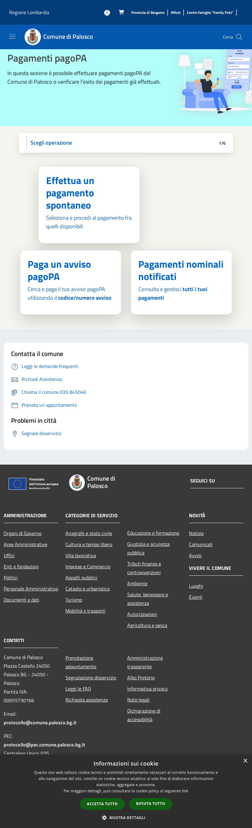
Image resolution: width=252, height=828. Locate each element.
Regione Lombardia (29, 12)
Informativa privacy (147, 688)
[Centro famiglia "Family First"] (210, 13)
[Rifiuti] (175, 13)
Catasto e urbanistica (87, 588)
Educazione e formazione (153, 533)
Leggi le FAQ (78, 688)
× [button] (245, 761)
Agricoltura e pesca (147, 625)
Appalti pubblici (81, 577)
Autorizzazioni (142, 614)
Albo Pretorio (141, 677)
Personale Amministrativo (31, 588)
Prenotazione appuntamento (80, 662)
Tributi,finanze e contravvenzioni (144, 568)
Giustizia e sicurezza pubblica (148, 548)
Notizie (196, 533)
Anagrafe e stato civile (88, 533)
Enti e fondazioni (21, 566)
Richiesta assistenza (86, 699)
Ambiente (137, 583)
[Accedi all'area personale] (107, 13)
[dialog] (126, 791)
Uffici (9, 555)
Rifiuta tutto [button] (150, 803)
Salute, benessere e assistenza (147, 599)
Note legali (138, 699)
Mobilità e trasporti (85, 610)
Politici (11, 577)
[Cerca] (239, 37)
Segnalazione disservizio (90, 677)
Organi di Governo (22, 533)
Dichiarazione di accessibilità (143, 715)
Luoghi (196, 586)
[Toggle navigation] (12, 36)
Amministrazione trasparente (145, 662)
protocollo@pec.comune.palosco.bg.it (44, 744)
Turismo (73, 599)
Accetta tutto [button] (102, 803)
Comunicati (201, 544)
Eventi (196, 597)
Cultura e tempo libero (88, 544)
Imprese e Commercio (87, 566)
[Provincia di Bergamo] (147, 13)
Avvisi (195, 555)
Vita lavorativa (80, 555)
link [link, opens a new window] (185, 791)
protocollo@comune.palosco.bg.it (40, 722)
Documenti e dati (21, 599)
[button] (126, 817)
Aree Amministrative (25, 544)
